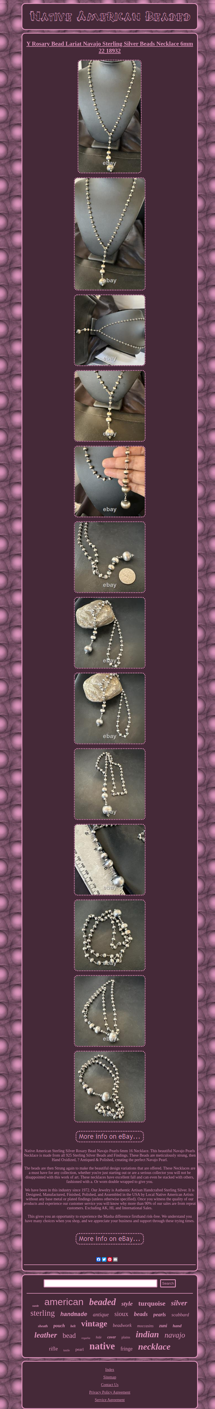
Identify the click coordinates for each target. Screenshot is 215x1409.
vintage (94, 1323)
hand (177, 1326)
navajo (175, 1335)
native (102, 1346)
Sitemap (109, 1377)
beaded (102, 1302)
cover (111, 1337)
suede (35, 1305)
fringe (127, 1349)
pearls (159, 1314)
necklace (154, 1346)
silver (179, 1303)
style (127, 1303)
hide (99, 1337)
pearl (79, 1349)
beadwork (122, 1325)
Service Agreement (110, 1400)
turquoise (151, 1303)
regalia (85, 1338)
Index (109, 1370)
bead (69, 1335)
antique (101, 1314)
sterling (43, 1312)
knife (67, 1350)
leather (45, 1335)
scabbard (180, 1314)
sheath (43, 1326)
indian (147, 1334)
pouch (59, 1325)
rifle (53, 1349)
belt (73, 1326)
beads (141, 1314)
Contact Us (110, 1385)
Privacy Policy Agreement (109, 1392)
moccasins (145, 1326)
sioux (121, 1313)
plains (125, 1337)
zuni (163, 1325)
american (64, 1301)
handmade (73, 1314)
